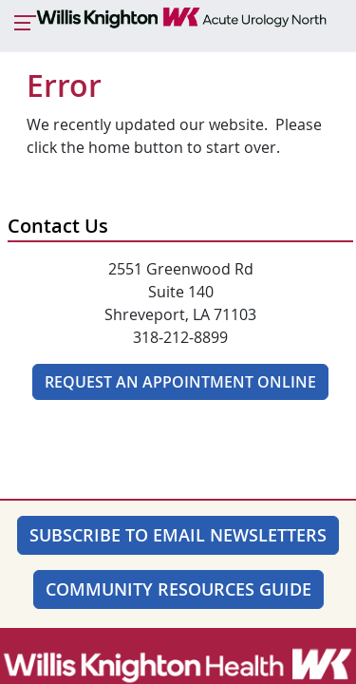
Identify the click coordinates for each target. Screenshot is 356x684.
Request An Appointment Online (180, 381)
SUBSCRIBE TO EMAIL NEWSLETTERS (178, 534)
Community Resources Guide (178, 589)
